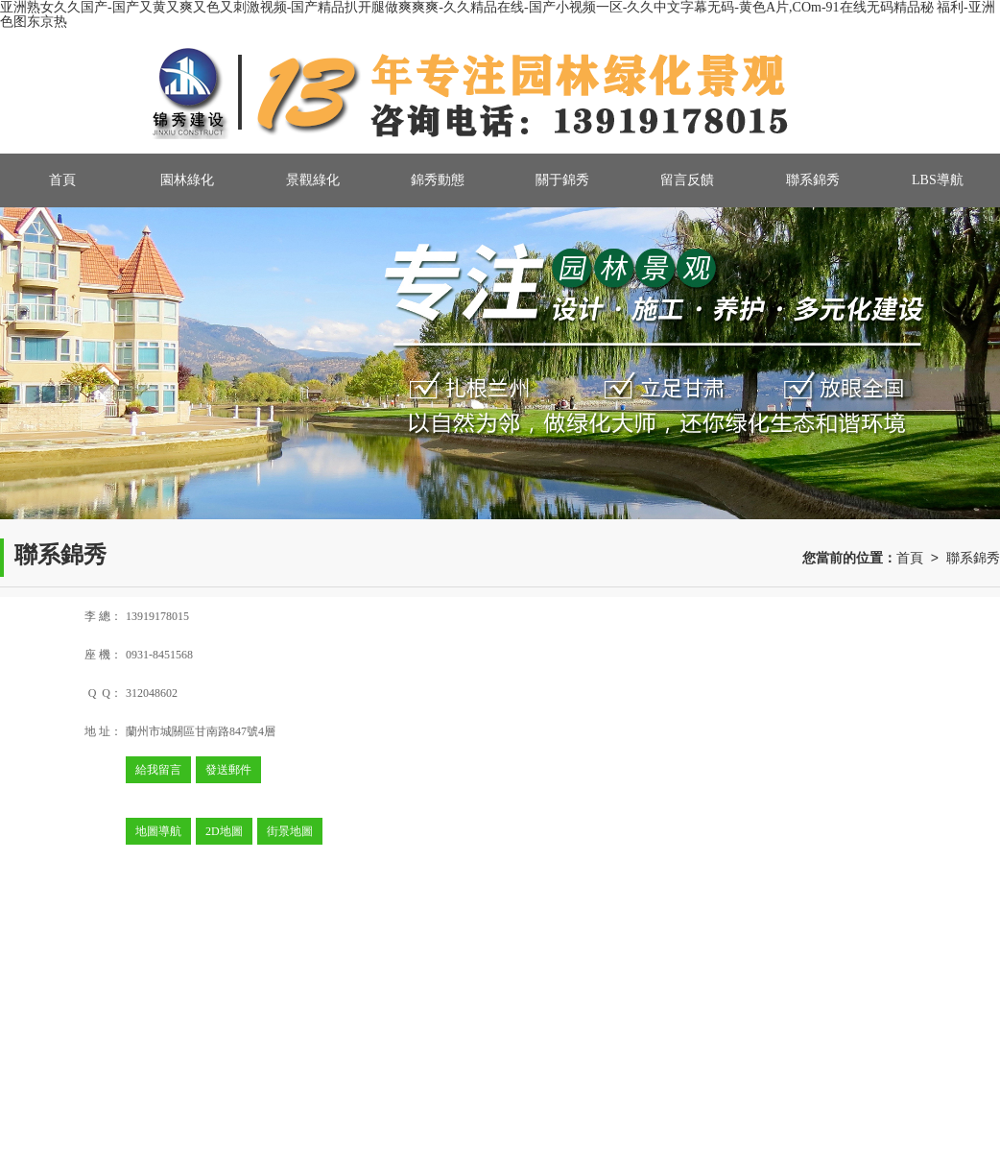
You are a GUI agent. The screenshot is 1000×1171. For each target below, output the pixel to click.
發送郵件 (228, 770)
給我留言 (158, 770)
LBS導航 (938, 180)
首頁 (62, 180)
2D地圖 (224, 831)
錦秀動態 (437, 180)
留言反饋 (687, 180)
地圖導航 (158, 831)
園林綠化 (187, 180)
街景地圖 (290, 831)
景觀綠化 (313, 180)
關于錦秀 (562, 180)
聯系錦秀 (813, 180)
